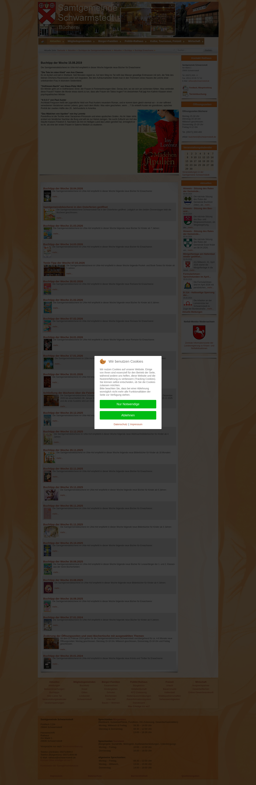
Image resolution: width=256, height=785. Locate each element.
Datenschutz (120, 424)
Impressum (136, 424)
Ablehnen (128, 415)
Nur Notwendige (128, 404)
